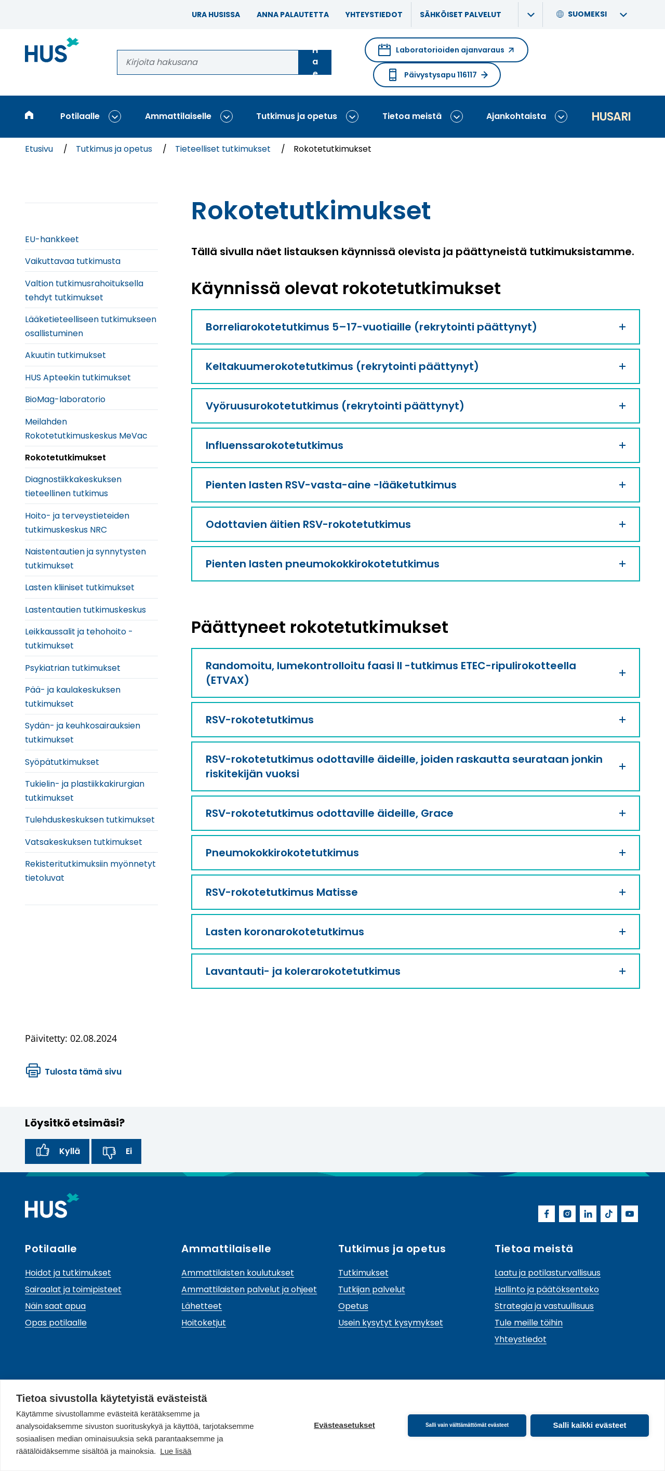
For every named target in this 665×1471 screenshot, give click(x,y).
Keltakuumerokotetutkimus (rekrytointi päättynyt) (416, 366)
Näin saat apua (55, 1306)
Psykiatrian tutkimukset (73, 668)
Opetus (353, 1306)
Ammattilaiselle (178, 116)
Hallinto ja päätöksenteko (547, 1289)
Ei (116, 1151)
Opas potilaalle (56, 1323)
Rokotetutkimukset (65, 457)
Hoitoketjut (203, 1323)
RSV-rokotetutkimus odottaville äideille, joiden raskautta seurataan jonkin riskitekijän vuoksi (416, 766)
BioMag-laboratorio (65, 399)
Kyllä (57, 1151)
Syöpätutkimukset (62, 762)
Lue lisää (175, 1451)
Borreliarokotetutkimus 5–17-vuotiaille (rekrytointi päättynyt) (416, 327)
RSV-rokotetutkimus (416, 719)
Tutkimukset (363, 1273)
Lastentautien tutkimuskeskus (85, 610)
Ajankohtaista (516, 116)
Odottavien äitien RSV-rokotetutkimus (416, 524)
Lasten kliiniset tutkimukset (80, 587)
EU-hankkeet (52, 239)
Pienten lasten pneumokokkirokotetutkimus (416, 563)
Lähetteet (201, 1306)
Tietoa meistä (412, 116)
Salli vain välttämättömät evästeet (467, 1425)
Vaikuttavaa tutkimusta (73, 261)
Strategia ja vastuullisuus (544, 1306)
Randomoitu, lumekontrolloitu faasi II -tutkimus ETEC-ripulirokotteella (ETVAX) (416, 672)
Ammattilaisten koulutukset (237, 1273)
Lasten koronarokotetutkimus (416, 931)
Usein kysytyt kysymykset (390, 1323)
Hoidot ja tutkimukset (68, 1273)
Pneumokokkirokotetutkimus (416, 852)
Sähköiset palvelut (460, 14)
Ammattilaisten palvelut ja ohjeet (249, 1289)
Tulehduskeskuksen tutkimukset (90, 820)
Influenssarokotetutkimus (416, 445)
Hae (315, 62)
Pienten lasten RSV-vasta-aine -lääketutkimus (416, 485)
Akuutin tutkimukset (65, 355)
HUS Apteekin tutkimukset (78, 377)
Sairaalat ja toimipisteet (73, 1289)
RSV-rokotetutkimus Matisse (416, 892)
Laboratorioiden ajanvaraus (446, 53)
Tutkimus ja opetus (296, 116)
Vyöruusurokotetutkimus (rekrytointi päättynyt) (416, 406)
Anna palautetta (293, 14)
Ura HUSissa (216, 14)
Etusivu (40, 149)
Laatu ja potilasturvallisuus (548, 1273)
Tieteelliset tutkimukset (224, 149)
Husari (611, 117)
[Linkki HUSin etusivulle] (52, 51)
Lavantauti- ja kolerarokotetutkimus (416, 971)
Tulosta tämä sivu (74, 1072)
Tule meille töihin (529, 1323)
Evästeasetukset (344, 1425)
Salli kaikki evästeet (590, 1425)
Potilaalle (80, 116)
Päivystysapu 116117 (437, 75)
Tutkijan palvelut (371, 1289)
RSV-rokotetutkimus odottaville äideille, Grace (416, 813)
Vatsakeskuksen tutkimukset (83, 842)
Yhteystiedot (374, 14)
